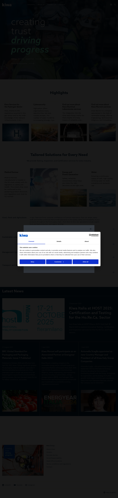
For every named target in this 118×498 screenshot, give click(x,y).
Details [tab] (59, 241)
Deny (32, 261)
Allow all (85, 261)
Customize (59, 261)
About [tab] (87, 241)
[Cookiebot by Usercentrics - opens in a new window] (90, 235)
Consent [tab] (31, 241)
